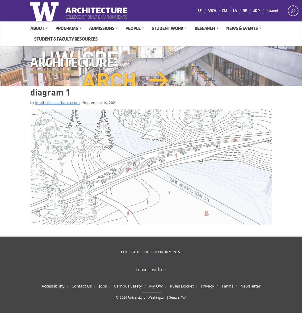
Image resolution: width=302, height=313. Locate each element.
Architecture (94, 7)
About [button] (37, 28)
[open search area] (293, 10)
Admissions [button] (101, 28)
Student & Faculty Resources (66, 39)
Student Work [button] (168, 28)
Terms (227, 286)
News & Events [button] (242, 28)
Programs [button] (66, 28)
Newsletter (250, 286)
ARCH (212, 10)
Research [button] (205, 28)
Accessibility (53, 286)
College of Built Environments (160, 252)
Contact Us (82, 286)
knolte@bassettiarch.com (57, 102)
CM (224, 10)
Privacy (207, 286)
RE (245, 10)
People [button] (133, 28)
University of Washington (45, 10)
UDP (256, 10)
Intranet (272, 10)
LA (235, 10)
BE (199, 10)
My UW (156, 286)
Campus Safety (128, 286)
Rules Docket (182, 286)
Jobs (103, 286)
